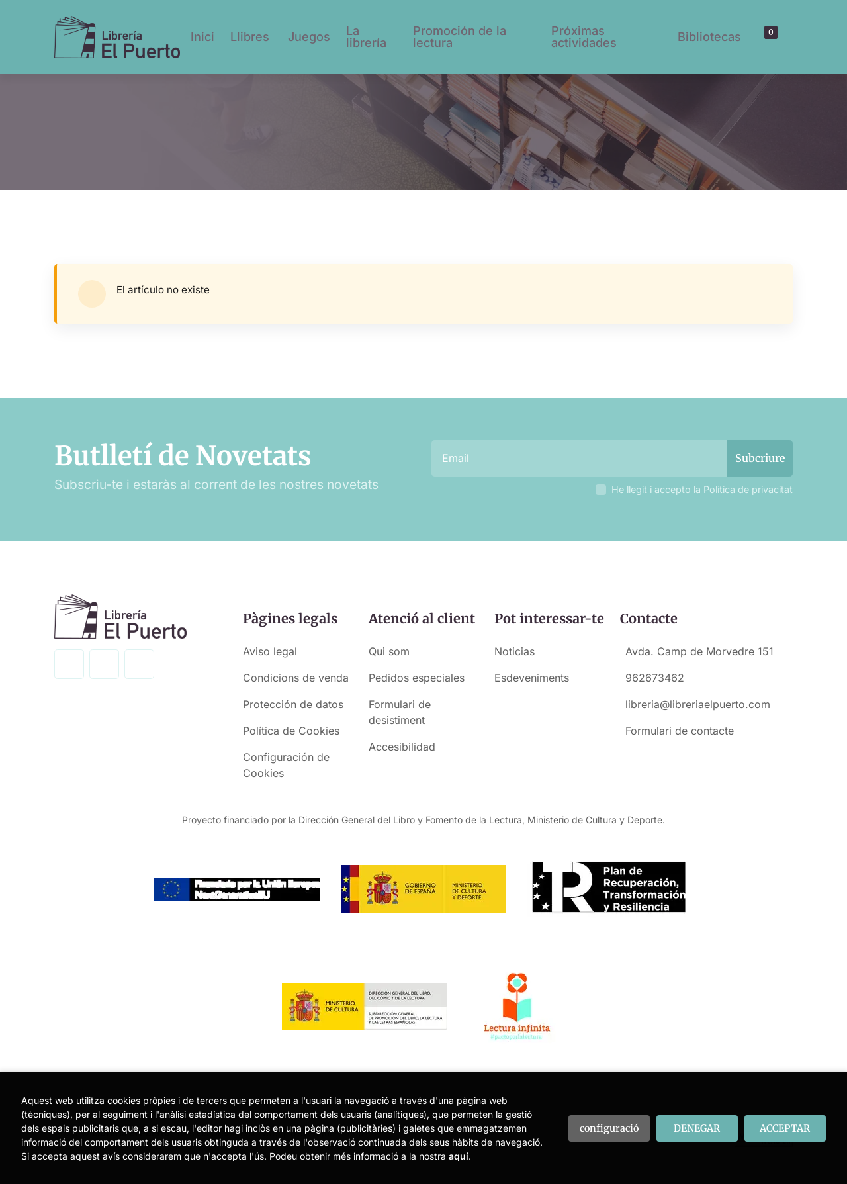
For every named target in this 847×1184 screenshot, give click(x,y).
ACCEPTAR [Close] (785, 1128)
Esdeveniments (531, 677)
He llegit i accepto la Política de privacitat (702, 489)
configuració (609, 1128)
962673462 (654, 677)
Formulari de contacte (679, 730)
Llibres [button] (249, 37)
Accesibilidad (402, 746)
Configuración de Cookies (286, 765)
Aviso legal (270, 651)
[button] (766, 37)
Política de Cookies (291, 730)
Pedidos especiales (417, 677)
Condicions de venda (296, 677)
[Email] (580, 458)
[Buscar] (755, 37)
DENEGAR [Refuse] (697, 1128)
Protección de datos (293, 704)
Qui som (389, 651)
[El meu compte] (778, 37)
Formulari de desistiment (400, 712)
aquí (458, 1155)
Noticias (514, 651)
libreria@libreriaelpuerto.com (697, 704)
